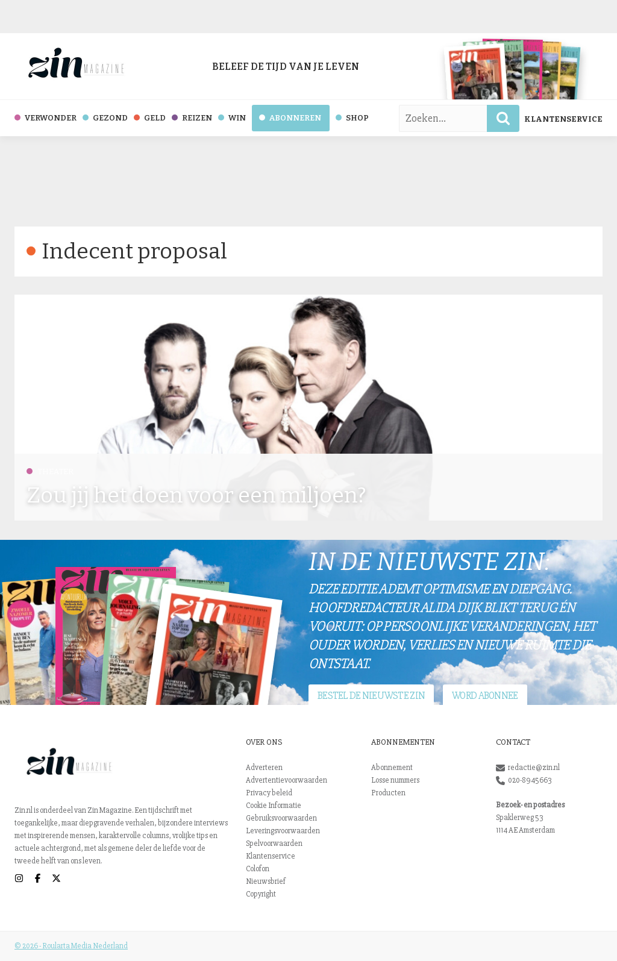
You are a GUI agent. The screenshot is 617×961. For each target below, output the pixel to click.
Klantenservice (563, 119)
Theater (50, 471)
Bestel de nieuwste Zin (371, 695)
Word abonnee (485, 695)
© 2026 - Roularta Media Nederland (71, 946)
